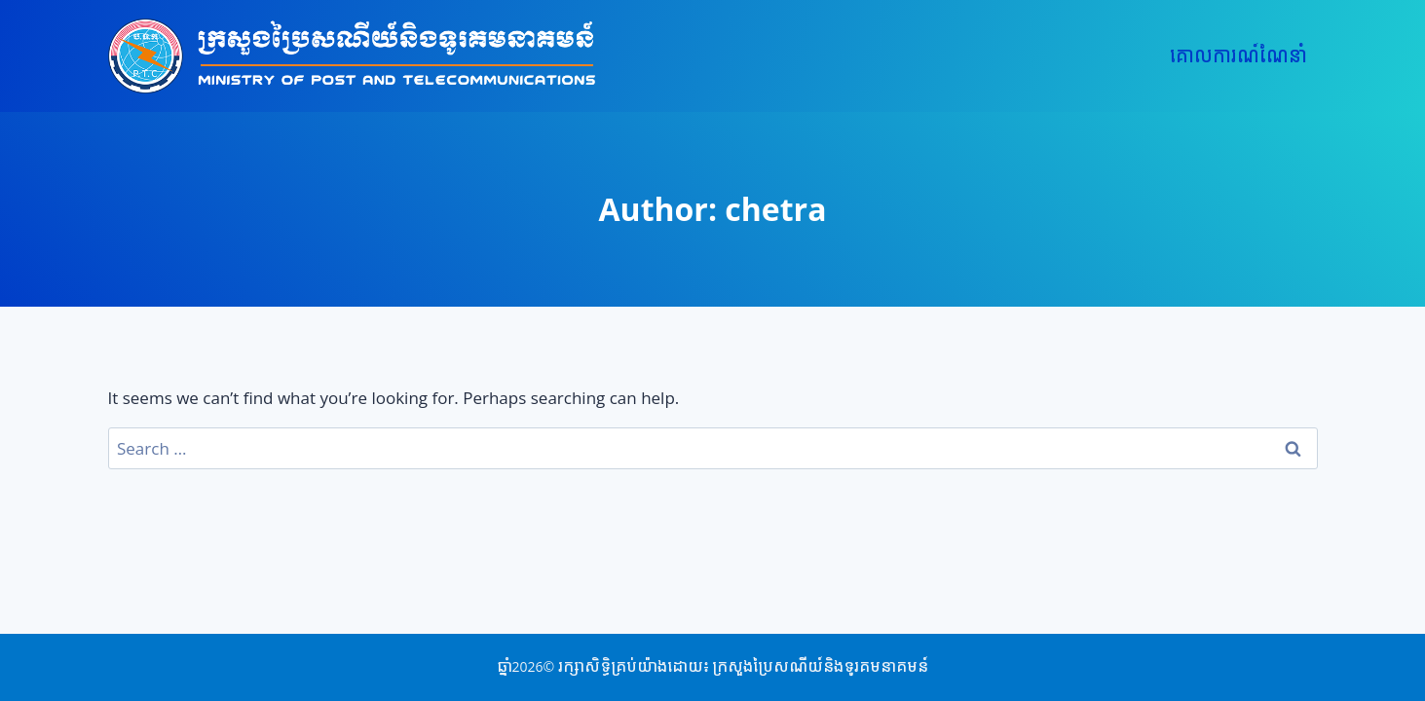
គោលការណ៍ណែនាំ (1238, 56)
